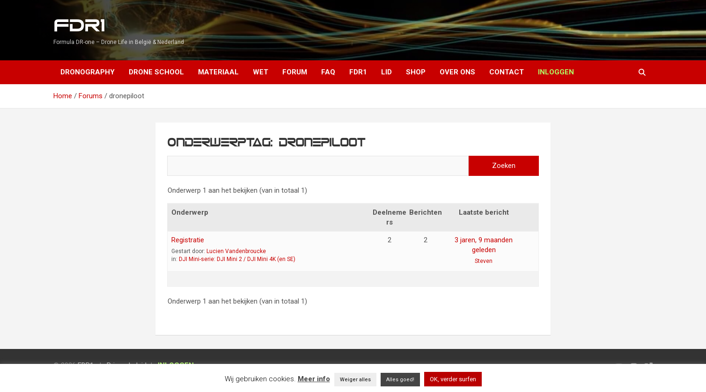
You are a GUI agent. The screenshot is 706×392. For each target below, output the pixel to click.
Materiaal (218, 72)
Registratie (187, 240)
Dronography (87, 72)
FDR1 (78, 26)
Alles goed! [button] (400, 380)
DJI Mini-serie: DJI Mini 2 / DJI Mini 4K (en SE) (237, 259)
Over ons (457, 72)
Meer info (314, 379)
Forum (294, 72)
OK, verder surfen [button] (453, 379)
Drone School (156, 72)
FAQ (328, 72)
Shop (416, 72)
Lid (386, 72)
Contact (506, 72)
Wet (260, 72)
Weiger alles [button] (355, 380)
